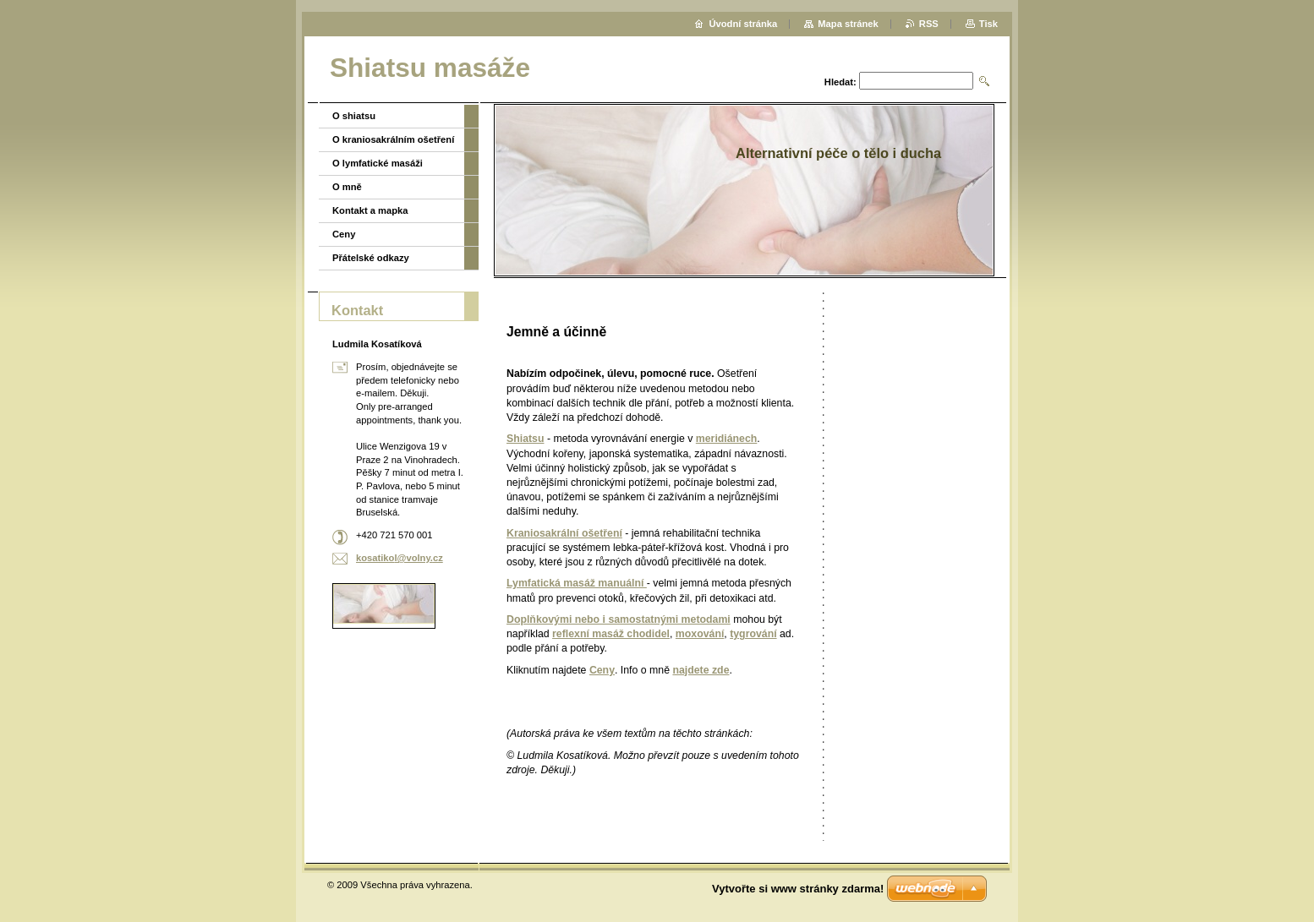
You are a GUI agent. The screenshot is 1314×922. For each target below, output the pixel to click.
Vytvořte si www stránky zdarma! (798, 888)
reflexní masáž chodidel (611, 634)
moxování (700, 634)
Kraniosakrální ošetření (564, 533)
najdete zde (700, 670)
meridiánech (727, 439)
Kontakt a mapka (370, 210)
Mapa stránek (848, 24)
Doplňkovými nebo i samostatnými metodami (618, 619)
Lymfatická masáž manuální (576, 583)
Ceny (602, 670)
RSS (929, 24)
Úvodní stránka (743, 24)
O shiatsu (353, 116)
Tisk (988, 24)
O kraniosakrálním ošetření (393, 139)
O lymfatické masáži (377, 163)
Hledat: (840, 82)
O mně (347, 187)
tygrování (753, 634)
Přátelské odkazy (370, 258)
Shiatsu (525, 439)
